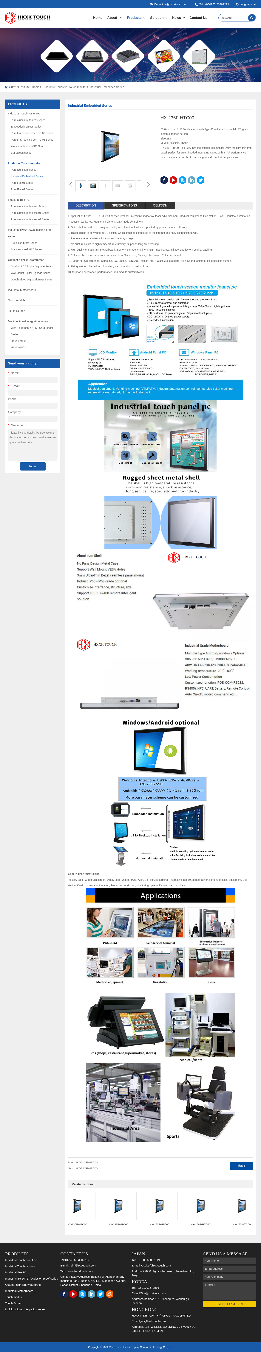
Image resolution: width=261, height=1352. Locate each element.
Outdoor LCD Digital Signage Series (32, 266)
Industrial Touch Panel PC (24, 113)
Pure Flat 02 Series (22, 189)
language (246, 4)
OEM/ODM (160, 205)
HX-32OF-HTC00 (87, 1168)
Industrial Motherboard (22, 289)
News (176, 18)
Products (134, 18)
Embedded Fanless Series (26, 126)
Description (85, 205)
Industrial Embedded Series (107, 87)
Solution (157, 18)
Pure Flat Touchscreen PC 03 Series (32, 139)
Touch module (16, 300)
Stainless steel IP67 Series (26, 249)
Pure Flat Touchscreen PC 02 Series (32, 133)
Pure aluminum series (23, 169)
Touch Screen (16, 310)
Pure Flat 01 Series (22, 182)
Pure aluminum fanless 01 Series (30, 212)
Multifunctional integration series (28, 321)
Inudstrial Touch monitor (72, 87)
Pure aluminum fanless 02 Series (30, 219)
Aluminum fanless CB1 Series (28, 146)
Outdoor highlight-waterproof (26, 259)
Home (98, 18)
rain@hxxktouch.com (83, 1265)
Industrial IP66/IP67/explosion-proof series (31, 1278)
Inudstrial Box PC (19, 199)
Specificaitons (124, 205)
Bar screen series (21, 152)
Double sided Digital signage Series (31, 279)
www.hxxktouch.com (80, 1271)
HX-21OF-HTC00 (87, 1162)
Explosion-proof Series (24, 242)
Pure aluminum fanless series (28, 120)
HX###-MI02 (18, 340)
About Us (112, 21)
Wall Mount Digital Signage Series (30, 272)
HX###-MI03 (18, 347)
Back (241, 1165)
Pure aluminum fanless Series (28, 206)
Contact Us (198, 18)
